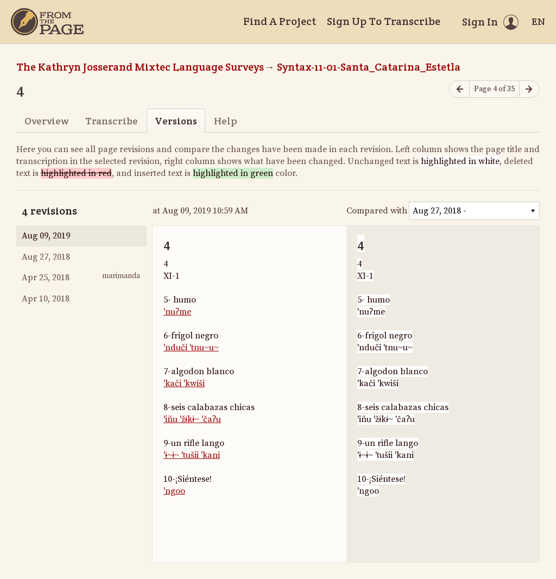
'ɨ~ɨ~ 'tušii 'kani (191, 455)
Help (225, 121)
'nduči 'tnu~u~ (191, 347)
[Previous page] (459, 89)
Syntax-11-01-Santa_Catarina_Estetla (368, 67)
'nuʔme (177, 311)
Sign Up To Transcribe (383, 21)
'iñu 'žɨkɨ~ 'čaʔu (192, 419)
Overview (46, 121)
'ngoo (174, 491)
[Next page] (529, 89)
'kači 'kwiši (184, 383)
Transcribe (111, 121)
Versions (176, 121)
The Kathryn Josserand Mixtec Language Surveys (140, 67)
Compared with (376, 210)
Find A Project (279, 21)
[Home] (47, 21)
